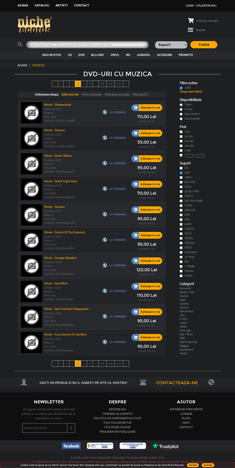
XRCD (188, 233)
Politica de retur (117, 422)
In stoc (188, 109)
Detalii (193, 465)
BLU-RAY (97, 55)
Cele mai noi (69, 94)
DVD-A (189, 196)
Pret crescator (91, 94)
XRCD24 (189, 242)
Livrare (186, 413)
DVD (81, 55)
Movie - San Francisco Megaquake (66, 309)
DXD (187, 214)
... (95, 83)
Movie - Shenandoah (57, 104)
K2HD (188, 224)
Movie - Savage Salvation (60, 258)
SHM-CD (190, 210)
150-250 (189, 145)
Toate (188, 104)
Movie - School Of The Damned (64, 232)
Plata (186, 418)
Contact (81, 5)
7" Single (190, 266)
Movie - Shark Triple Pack (60, 181)
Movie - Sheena (54, 130)
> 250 (188, 150)
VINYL (115, 55)
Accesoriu (191, 252)
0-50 (187, 131)
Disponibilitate (190, 100)
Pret (183, 127)
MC (128, 55)
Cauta (204, 45)
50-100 (189, 136)
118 (102, 83)
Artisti (62, 5)
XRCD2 (189, 238)
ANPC (186, 422)
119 (111, 83)
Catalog (41, 5)
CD (70, 55)
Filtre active (188, 83)
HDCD (188, 205)
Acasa (23, 5)
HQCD (188, 247)
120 (119, 83)
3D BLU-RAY (192, 191)
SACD (188, 186)
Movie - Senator (54, 206)
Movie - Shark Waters (58, 155)
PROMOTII (186, 55)
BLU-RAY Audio (194, 200)
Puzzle (188, 275)
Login (190, 5)
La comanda (192, 118)
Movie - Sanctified (55, 283)
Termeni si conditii (117, 413)
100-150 (189, 141)
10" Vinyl (189, 256)
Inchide (208, 465)
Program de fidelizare (117, 431)
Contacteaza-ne (177, 382)
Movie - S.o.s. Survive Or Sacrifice (65, 334)
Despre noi (117, 409)
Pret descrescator (117, 94)
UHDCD (189, 228)
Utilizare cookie (117, 427)
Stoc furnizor (192, 114)
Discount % (140, 94)
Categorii (187, 284)
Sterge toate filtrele (191, 91)
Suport (185, 163)
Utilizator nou (206, 5)
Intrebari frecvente (186, 409)
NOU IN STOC (51, 55)
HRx (187, 219)
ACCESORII (164, 55)
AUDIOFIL (143, 55)
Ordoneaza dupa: (47, 94)
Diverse (189, 271)
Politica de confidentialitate (117, 418)
